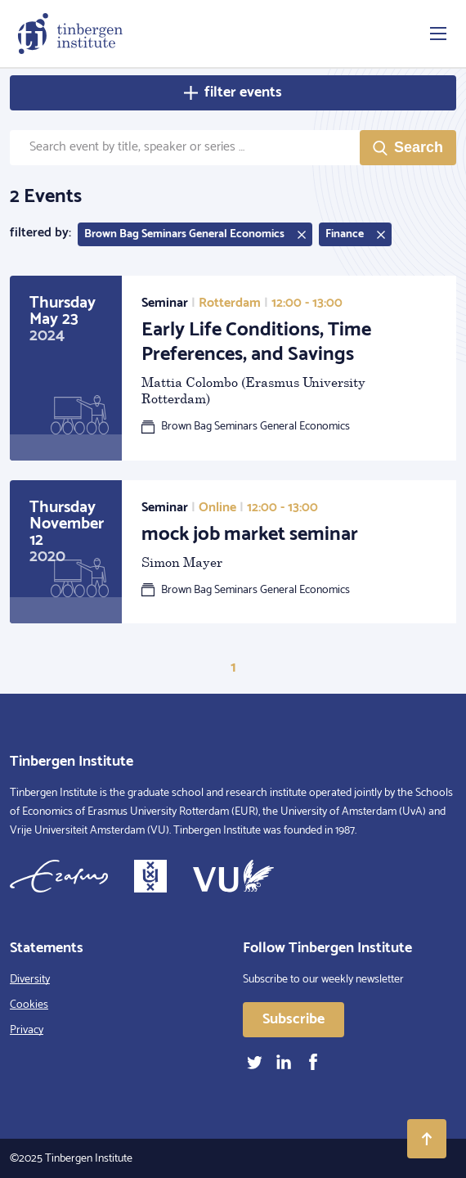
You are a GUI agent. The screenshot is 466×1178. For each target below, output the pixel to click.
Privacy (26, 1030)
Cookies (29, 1005)
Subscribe (293, 1019)
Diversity (30, 979)
